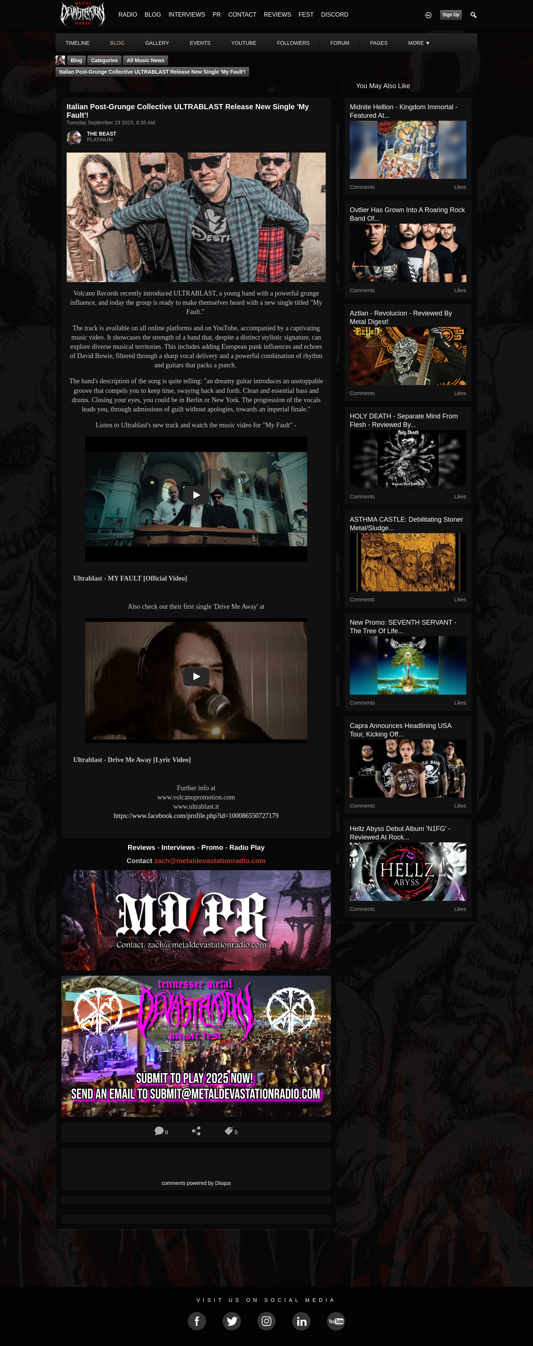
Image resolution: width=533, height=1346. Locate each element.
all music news (145, 60)
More (419, 43)
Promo (213, 847)
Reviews (142, 847)
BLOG (153, 14)
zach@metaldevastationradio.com (210, 861)
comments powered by (196, 1183)
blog (117, 43)
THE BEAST (101, 134)
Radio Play (247, 847)
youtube (244, 43)
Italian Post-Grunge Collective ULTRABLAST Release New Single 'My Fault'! (152, 72)
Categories (104, 60)
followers (293, 43)
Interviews (179, 847)
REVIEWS (277, 14)
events (200, 43)
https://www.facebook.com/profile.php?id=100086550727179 (196, 815)
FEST (306, 14)
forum (339, 43)
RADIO (127, 14)
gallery (157, 43)
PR (216, 14)
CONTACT (242, 14)
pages (379, 43)
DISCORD (334, 14)
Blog (76, 60)
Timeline (78, 43)
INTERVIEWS (186, 14)
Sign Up (451, 14)
